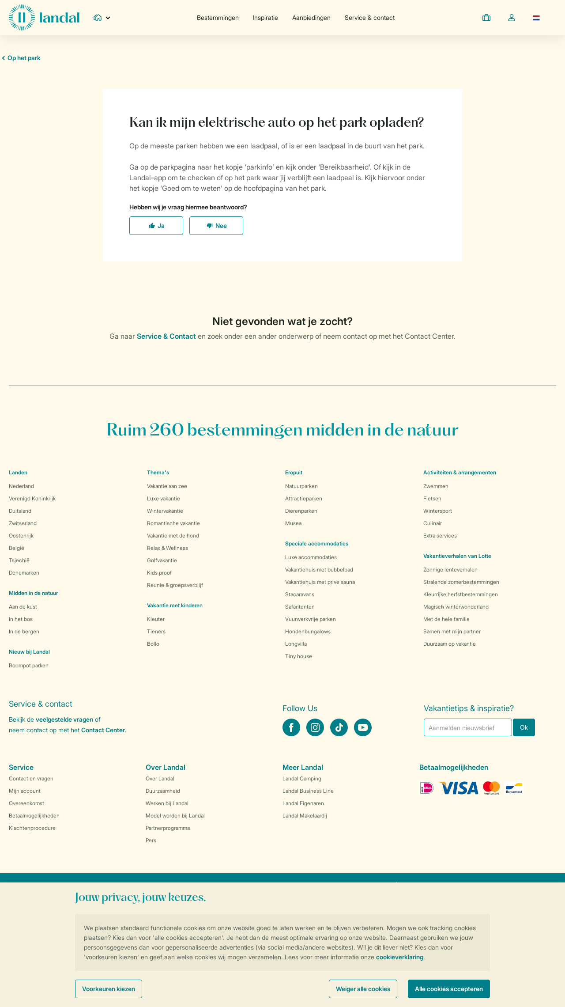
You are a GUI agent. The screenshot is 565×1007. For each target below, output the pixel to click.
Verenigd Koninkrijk (32, 498)
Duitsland (20, 510)
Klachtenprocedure (32, 828)
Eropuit (293, 472)
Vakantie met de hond (173, 535)
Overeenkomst (26, 803)
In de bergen (24, 631)
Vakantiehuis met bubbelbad (319, 569)
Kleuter (156, 619)
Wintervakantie (165, 510)
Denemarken (24, 572)
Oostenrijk (21, 535)
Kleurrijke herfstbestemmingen (460, 594)
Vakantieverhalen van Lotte (457, 556)
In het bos (21, 619)
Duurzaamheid (163, 790)
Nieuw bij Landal (29, 651)
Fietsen (432, 498)
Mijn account (25, 790)
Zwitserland (23, 523)
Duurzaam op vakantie (449, 643)
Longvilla (296, 643)
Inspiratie (265, 17)
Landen (18, 472)
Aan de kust (23, 606)
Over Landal (160, 778)
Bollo (153, 643)
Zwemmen (435, 486)
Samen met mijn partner (452, 631)
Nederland (21, 486)
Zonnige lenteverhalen (450, 569)
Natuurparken (301, 486)
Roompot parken (29, 665)
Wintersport (437, 510)
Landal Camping (301, 778)
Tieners (156, 631)
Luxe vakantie (163, 498)
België (16, 548)
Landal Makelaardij (304, 815)
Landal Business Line (308, 790)
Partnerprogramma (168, 828)
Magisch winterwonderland (456, 606)
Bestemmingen (218, 17)
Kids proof (159, 572)
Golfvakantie (162, 560)
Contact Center (103, 730)
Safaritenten (300, 606)
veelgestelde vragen (64, 719)
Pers (151, 840)
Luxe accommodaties (311, 557)
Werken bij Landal (167, 803)
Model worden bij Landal (175, 815)
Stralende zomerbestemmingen (461, 582)
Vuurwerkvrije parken (310, 619)
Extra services (440, 535)
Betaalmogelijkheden (34, 815)
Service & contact (370, 17)
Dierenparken (301, 510)
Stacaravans (299, 594)
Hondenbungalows (308, 631)
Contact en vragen (31, 778)
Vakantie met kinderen (175, 605)
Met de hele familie (446, 619)
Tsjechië (19, 560)
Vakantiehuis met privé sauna (320, 582)
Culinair (432, 523)
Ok (524, 727)
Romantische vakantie (173, 523)
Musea (293, 523)
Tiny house (298, 656)
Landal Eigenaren (303, 803)
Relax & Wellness (167, 548)
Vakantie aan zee (167, 486)
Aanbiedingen (311, 17)
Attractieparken (303, 498)
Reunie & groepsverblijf (175, 585)
